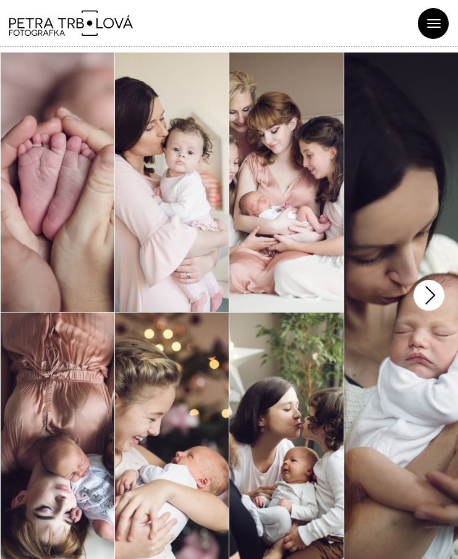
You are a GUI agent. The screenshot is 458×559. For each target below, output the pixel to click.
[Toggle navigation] (433, 23)
